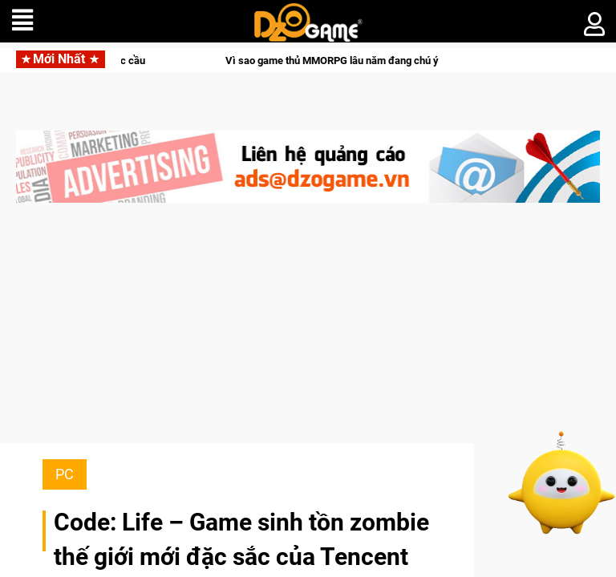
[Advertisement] (308, 331)
